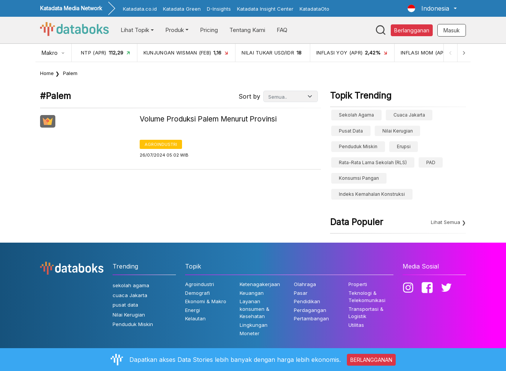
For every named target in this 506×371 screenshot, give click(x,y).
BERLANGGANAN (371, 360)
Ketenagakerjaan (260, 284)
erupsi (404, 146)
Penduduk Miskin (358, 146)
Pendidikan (307, 301)
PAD (430, 162)
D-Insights (219, 9)
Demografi (197, 293)
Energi (192, 310)
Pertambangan (311, 318)
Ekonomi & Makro (205, 301)
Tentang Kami (247, 30)
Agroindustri (161, 144)
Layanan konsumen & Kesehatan (254, 308)
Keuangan (252, 293)
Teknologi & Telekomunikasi (366, 297)
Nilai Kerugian (397, 131)
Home (47, 73)
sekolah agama (356, 115)
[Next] (464, 53)
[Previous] (450, 53)
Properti (357, 284)
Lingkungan (254, 325)
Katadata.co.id (140, 9)
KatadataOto (314, 9)
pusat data (351, 131)
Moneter (249, 333)
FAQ (282, 30)
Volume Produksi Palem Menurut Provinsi (208, 119)
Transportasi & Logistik (366, 313)
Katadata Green (182, 9)
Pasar (301, 293)
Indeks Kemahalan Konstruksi (372, 194)
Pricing (209, 30)
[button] (432, 8)
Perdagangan (310, 310)
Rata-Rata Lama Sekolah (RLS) (373, 162)
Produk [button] (174, 30)
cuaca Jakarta (409, 115)
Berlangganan (411, 30)
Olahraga (305, 284)
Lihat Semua (445, 222)
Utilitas (356, 325)
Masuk (451, 30)
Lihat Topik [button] (135, 30)
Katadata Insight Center (265, 9)
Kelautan (195, 318)
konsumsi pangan (359, 178)
